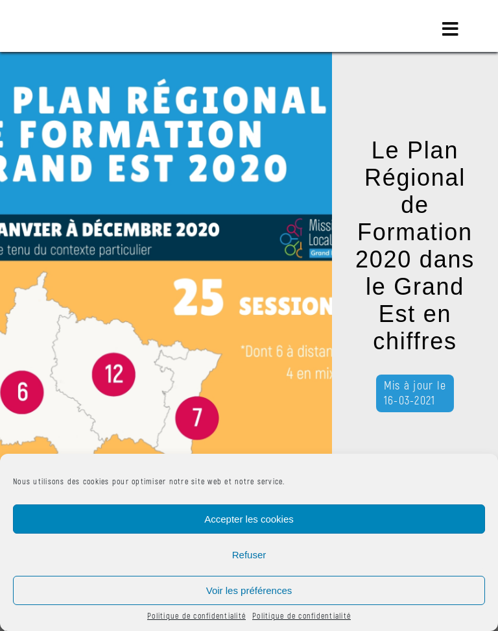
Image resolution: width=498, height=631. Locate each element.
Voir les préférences (249, 590)
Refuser (249, 554)
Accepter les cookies (249, 519)
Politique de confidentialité (196, 616)
